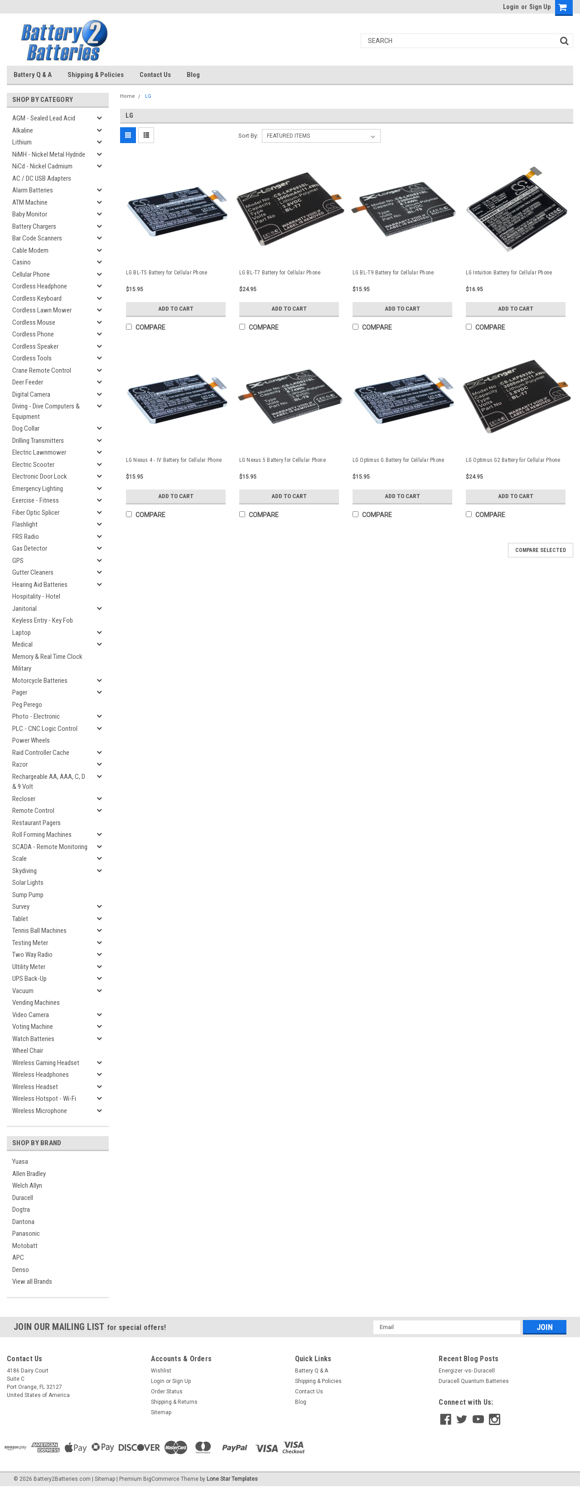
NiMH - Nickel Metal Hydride (48, 154)
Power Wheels (31, 740)
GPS (18, 561)
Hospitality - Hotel (36, 596)
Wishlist (161, 1371)
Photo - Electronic (36, 716)
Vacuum (23, 991)
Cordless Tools (32, 358)
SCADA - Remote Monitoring (49, 847)
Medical (22, 644)
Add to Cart (175, 308)
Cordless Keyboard (37, 298)
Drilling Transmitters (38, 441)
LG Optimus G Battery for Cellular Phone (399, 460)
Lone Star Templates (232, 1479)
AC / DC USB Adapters (41, 178)
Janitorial (24, 609)
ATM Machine (30, 202)
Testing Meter (30, 943)
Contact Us (155, 75)
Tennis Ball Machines (39, 930)
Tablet (20, 919)
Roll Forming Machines (42, 834)
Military (21, 668)
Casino (21, 262)
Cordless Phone (33, 334)
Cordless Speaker (35, 346)
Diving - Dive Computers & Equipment (46, 411)
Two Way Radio (32, 954)
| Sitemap (103, 1479)
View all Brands (32, 1281)
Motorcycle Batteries (40, 681)
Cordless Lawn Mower (42, 310)
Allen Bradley (29, 1174)
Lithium (22, 142)
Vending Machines (36, 1002)
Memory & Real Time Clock (47, 657)
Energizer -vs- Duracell (467, 1371)
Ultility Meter (28, 967)
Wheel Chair (27, 1050)
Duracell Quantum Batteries (474, 1381)
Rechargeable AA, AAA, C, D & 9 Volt (48, 782)
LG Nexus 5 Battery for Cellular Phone (282, 460)
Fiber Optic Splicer (35, 513)
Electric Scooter (33, 465)
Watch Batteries (33, 1039)
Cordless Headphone (39, 286)
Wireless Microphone (39, 1111)
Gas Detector (29, 548)
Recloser (23, 799)
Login (511, 6)
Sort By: (248, 135)
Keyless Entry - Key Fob (42, 620)
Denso (20, 1270)
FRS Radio (25, 537)
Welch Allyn (27, 1185)
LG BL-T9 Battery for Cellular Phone (393, 272)
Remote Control (33, 810)
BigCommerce (161, 1479)
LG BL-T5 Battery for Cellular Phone (167, 272)
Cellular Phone (31, 274)
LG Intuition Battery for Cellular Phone (509, 272)
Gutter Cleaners (32, 572)
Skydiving (24, 871)
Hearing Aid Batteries (40, 585)
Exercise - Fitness (35, 500)
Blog (193, 75)
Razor (20, 764)
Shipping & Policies (96, 75)
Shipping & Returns (174, 1402)
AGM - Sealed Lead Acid (43, 118)
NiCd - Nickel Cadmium (42, 166)
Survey (20, 906)
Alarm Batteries (32, 190)
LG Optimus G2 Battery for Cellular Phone (513, 460)
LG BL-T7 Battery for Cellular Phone (280, 272)
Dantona (23, 1222)
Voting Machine (32, 1026)
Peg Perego (27, 705)
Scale (19, 858)
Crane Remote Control (41, 370)
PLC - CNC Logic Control (44, 729)
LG (148, 96)
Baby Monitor (29, 214)
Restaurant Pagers (36, 823)
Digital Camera (31, 394)
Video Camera (30, 1015)
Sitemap (161, 1412)
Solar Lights (28, 882)
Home (127, 96)
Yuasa (20, 1161)
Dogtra (21, 1209)
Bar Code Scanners (37, 238)
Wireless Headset (35, 1087)
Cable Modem (30, 250)
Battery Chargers (34, 226)
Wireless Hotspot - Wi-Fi (44, 1098)
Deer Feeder (27, 382)
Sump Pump (28, 895)
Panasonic (26, 1233)
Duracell (22, 1198)
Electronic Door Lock (39, 476)
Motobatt (25, 1246)
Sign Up (540, 6)
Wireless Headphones (40, 1074)
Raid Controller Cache (40, 753)
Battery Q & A (33, 75)
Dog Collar (25, 428)
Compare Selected (540, 550)
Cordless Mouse (33, 322)
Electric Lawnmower (39, 452)
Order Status (167, 1391)
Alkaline (22, 130)
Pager (19, 692)
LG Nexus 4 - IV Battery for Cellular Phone (174, 460)
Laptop (21, 633)
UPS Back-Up (29, 978)
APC (18, 1257)
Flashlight (25, 524)
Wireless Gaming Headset (45, 1063)
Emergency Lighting (37, 489)
